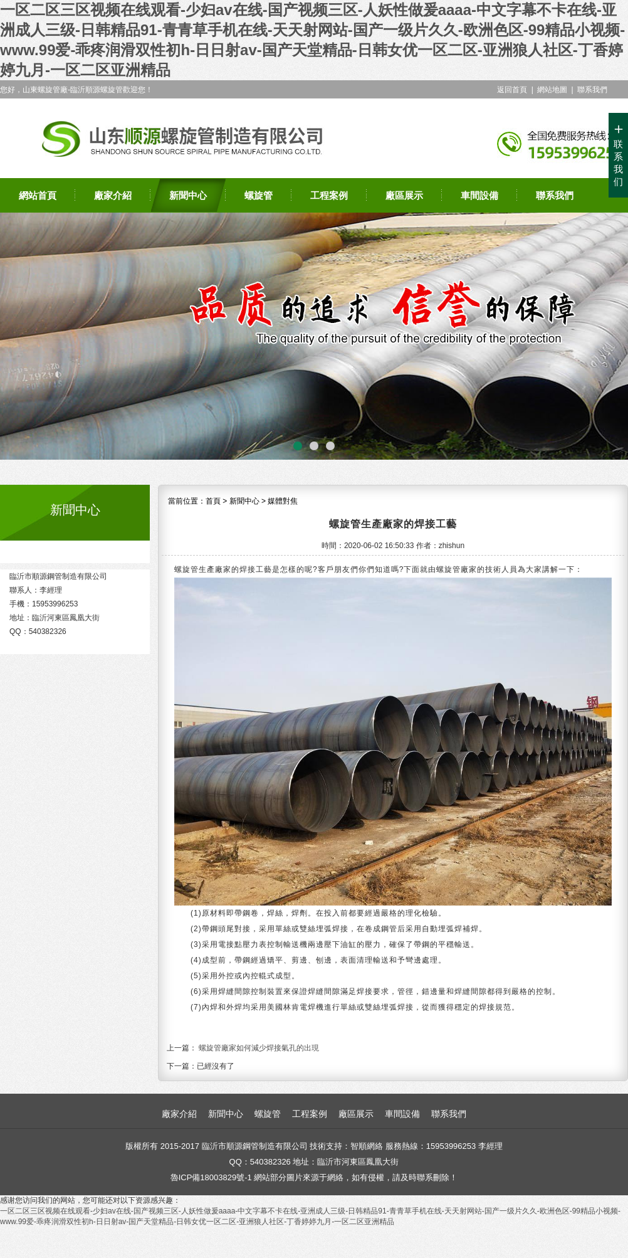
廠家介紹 (113, 195)
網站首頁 (37, 195)
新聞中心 (188, 195)
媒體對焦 (283, 501)
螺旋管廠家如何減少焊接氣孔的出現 (259, 1048)
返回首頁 (512, 89)
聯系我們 (592, 89)
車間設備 (479, 195)
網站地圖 (552, 89)
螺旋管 (258, 195)
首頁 (213, 501)
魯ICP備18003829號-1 (211, 1177)
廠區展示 (404, 195)
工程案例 (329, 195)
